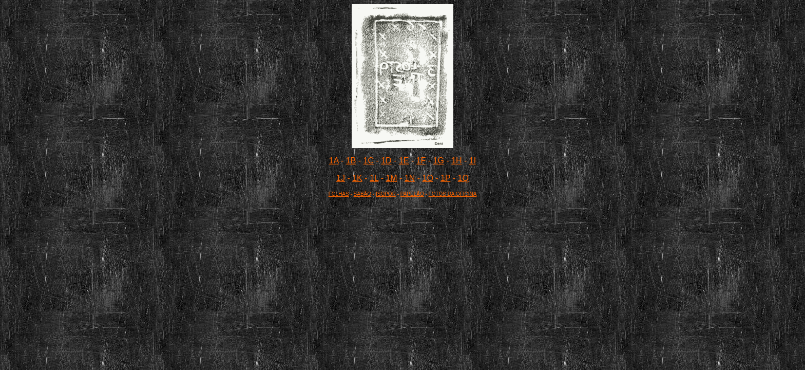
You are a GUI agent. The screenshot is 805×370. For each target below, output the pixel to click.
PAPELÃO (412, 194)
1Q (463, 178)
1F (421, 160)
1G (438, 160)
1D (386, 160)
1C (368, 160)
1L (374, 178)
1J (340, 178)
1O (428, 178)
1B (351, 160)
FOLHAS (339, 194)
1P (445, 178)
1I (472, 160)
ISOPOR (386, 194)
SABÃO (362, 194)
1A (334, 160)
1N (410, 178)
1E (404, 160)
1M (391, 178)
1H (456, 160)
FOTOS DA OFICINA (453, 194)
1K (357, 178)
